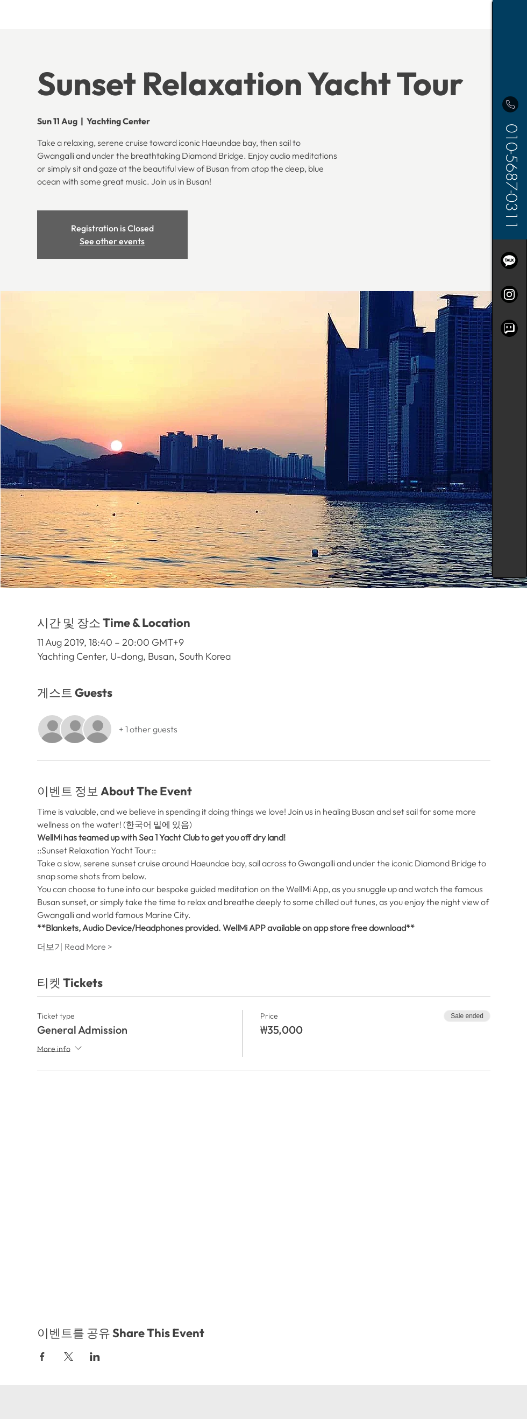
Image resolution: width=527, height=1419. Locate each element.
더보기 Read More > (74, 946)
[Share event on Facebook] (42, 1356)
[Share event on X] (68, 1356)
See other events (112, 241)
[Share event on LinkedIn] (95, 1356)
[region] (509, 289)
